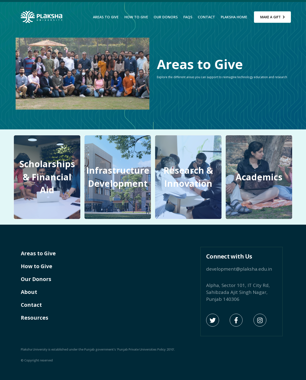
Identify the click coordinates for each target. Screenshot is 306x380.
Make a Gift (272, 17)
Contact (206, 17)
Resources (34, 317)
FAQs (187, 17)
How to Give (136, 17)
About (29, 291)
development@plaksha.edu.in (239, 269)
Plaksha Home (234, 17)
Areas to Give (106, 17)
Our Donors (166, 17)
